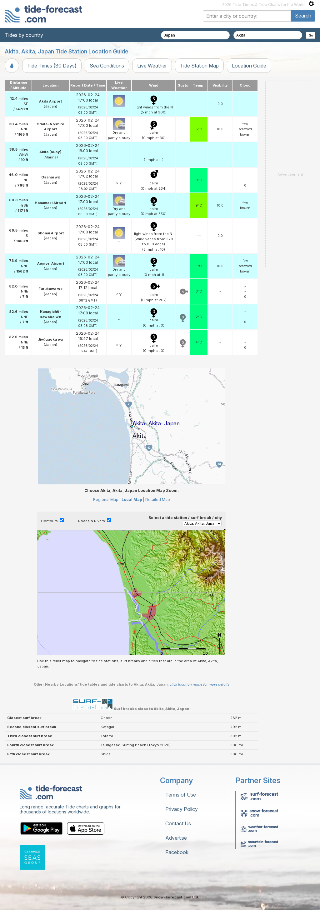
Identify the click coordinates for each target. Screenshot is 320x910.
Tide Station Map (199, 65)
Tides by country (24, 35)
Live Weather (152, 65)
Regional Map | (107, 499)
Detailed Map (157, 499)
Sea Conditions (107, 65)
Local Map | (133, 499)
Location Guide (249, 65)
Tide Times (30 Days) (52, 65)
